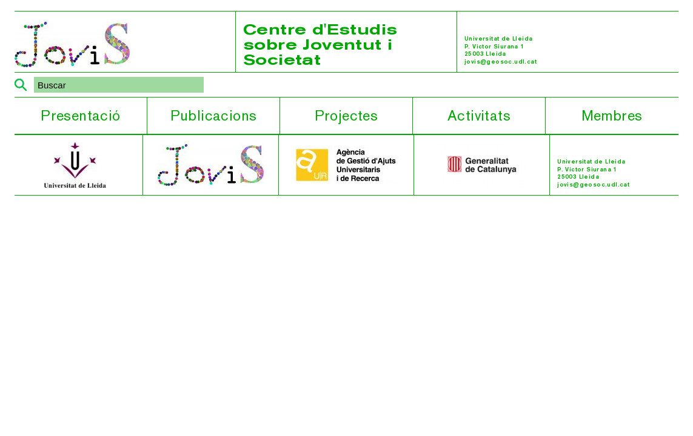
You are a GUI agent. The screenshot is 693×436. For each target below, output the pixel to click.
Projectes (346, 115)
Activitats (479, 115)
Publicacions (213, 115)
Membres (612, 115)
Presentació (80, 115)
